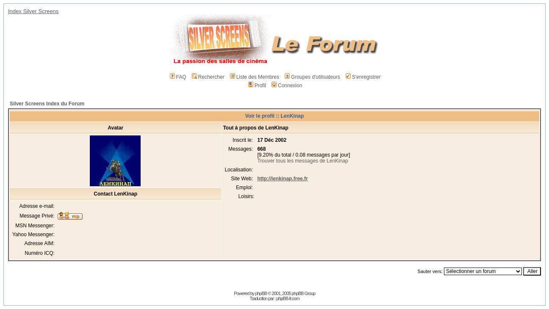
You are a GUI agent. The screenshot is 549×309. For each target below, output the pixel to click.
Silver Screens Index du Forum (47, 104)
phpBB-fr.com (287, 298)
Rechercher (208, 77)
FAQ (178, 77)
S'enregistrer (363, 77)
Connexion (287, 85)
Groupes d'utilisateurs (312, 77)
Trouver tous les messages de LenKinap (302, 161)
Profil (257, 85)
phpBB (261, 293)
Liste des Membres (254, 77)
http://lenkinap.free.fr (282, 179)
